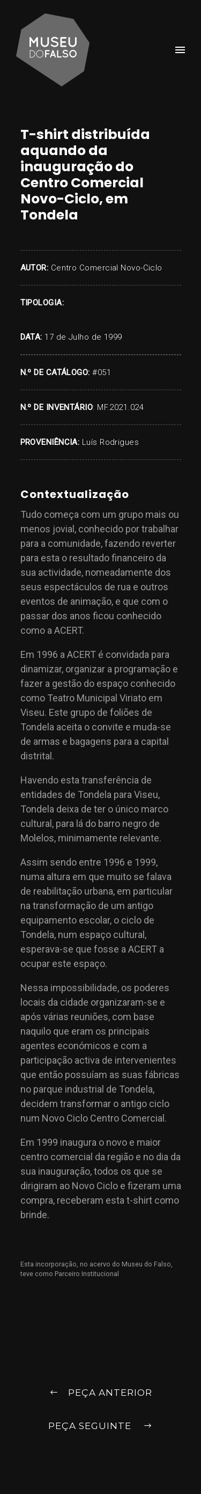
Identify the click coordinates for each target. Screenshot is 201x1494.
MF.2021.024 (120, 407)
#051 (101, 372)
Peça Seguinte (100, 1426)
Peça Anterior (100, 1393)
